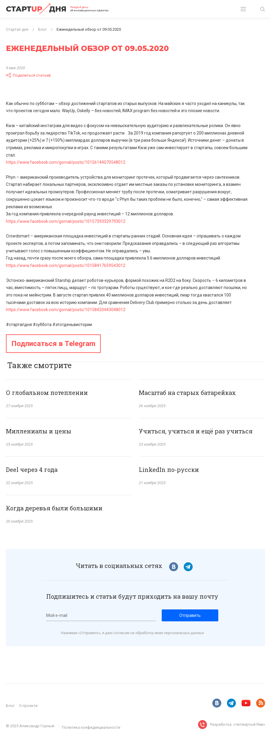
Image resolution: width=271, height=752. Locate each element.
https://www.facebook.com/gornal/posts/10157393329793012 (65, 221)
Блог (10, 705)
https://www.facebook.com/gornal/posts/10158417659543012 (65, 265)
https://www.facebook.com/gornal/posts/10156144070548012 (65, 162)
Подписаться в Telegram (53, 343)
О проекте (28, 705)
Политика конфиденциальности (91, 727)
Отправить (190, 615)
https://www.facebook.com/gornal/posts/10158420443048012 (65, 309)
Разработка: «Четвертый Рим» (237, 724)
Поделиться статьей (28, 75)
